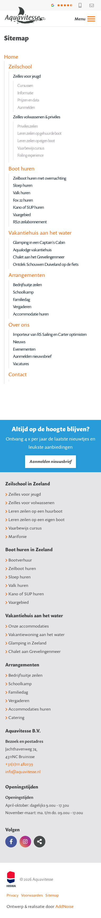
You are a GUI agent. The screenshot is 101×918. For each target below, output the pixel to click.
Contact (17, 374)
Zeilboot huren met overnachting (39, 178)
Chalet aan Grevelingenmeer (33, 651)
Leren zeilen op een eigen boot (35, 519)
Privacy (12, 895)
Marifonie (16, 536)
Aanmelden (26, 107)
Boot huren (21, 168)
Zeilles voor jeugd (27, 76)
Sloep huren (22, 185)
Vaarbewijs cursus (30, 148)
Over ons (19, 324)
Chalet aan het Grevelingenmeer (38, 257)
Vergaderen (22, 306)
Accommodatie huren (31, 314)
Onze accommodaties (27, 626)
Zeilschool (20, 66)
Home (11, 56)
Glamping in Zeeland (25, 643)
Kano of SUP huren (28, 207)
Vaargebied (22, 214)
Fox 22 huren (23, 200)
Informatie (25, 92)
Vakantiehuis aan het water (39, 232)
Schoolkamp (23, 292)
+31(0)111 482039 (19, 764)
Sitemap (52, 895)
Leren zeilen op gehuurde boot (39, 133)
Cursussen (25, 85)
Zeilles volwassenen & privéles (36, 117)
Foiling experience (30, 155)
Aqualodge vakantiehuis (32, 250)
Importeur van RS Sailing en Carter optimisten (49, 334)
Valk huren (21, 193)
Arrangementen (26, 275)
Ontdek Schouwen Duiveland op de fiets (45, 264)
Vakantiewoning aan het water (35, 634)
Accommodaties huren (28, 709)
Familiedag (21, 299)
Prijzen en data (28, 100)
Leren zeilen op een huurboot (33, 511)
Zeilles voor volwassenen (29, 503)
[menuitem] (82, 18)
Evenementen (24, 349)
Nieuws (19, 342)
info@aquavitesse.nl (23, 771)
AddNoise (64, 906)
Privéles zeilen (27, 126)
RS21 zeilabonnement (30, 222)
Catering (14, 717)
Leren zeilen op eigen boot (36, 140)
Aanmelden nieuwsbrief (32, 356)
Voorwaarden (32, 895)
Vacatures (21, 364)
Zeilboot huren (20, 568)
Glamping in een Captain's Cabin (39, 242)
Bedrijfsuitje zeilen (27, 285)
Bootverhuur (18, 560)
